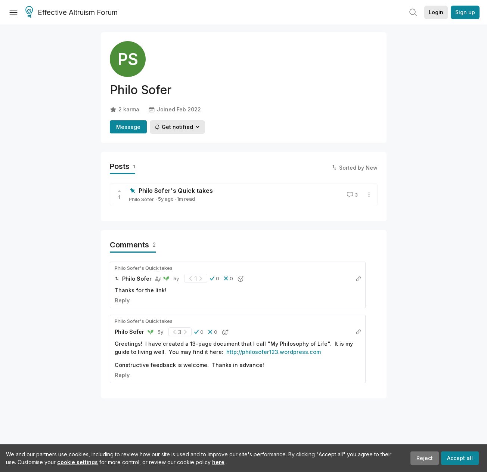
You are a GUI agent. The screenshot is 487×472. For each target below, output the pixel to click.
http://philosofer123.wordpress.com (273, 352)
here (218, 462)
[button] (214, 278)
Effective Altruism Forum (71, 13)
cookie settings (77, 462)
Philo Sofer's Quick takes (176, 190)
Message (128, 127)
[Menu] (13, 12)
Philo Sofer (141, 199)
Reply (122, 300)
